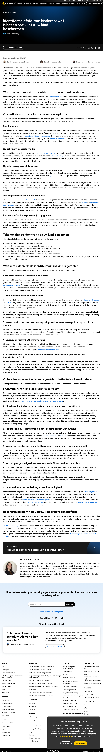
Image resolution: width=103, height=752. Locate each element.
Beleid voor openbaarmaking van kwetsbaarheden (12, 676)
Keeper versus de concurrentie (38, 723)
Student (65, 674)
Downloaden (43, 6)
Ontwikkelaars (33, 741)
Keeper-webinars (34, 738)
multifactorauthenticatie (14, 505)
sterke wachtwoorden (45, 502)
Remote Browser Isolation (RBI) (39, 680)
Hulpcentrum (6, 700)
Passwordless (6, 732)
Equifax (19, 302)
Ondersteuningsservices (70, 709)
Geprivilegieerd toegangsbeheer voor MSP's (43, 686)
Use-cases (32, 703)
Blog (64, 1)
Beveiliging (5, 670)
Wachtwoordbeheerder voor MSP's (40, 683)
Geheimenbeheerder (69, 687)
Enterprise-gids (34, 717)
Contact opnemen (7, 703)
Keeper (9, 6)
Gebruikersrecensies (8, 683)
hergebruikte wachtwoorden (15, 205)
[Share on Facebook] (96, 47)
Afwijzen (66, 743)
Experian (88, 300)
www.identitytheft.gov (12, 285)
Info (3, 667)
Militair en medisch (69, 677)
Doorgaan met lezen (54, 646)
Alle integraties (6, 735)
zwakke (92, 202)
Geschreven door (22, 644)
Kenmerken (32, 709)
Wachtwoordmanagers (13, 525)
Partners (72, 1)
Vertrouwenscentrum (8, 673)
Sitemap (31, 735)
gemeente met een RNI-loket (50, 349)
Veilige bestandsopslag (70, 693)
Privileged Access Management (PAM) (41, 673)
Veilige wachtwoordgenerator (91, 675)
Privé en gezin (67, 671)
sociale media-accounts (47, 153)
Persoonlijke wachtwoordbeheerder (40, 692)
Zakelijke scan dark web (91, 671)
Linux (86, 711)
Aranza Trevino (32, 559)
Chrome (86, 714)
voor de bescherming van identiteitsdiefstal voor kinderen (46, 401)
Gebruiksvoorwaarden (9, 712)
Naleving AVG (6, 680)
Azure (3, 729)
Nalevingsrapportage (70, 703)
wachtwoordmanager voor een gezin (38, 499)
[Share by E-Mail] (99, 47)
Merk (3, 689)
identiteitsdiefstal (56, 96)
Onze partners (88, 691)
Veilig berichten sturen (70, 700)
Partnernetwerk (89, 694)
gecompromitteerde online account (24, 200)
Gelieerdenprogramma (91, 697)
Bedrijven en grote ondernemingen (69, 667)
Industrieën (32, 706)
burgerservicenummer (64, 138)
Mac (85, 705)
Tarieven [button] (35, 6)
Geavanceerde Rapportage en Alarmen (73, 696)
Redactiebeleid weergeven (51, 611)
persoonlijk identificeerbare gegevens (39, 136)
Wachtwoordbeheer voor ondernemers (41, 667)
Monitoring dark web (69, 690)
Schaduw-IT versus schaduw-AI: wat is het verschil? (22, 636)
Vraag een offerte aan (76, 6)
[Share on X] (89, 47)
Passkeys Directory (35, 729)
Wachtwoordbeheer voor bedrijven (40, 670)
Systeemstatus (6, 706)
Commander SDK (7, 723)
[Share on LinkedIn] (92, 47)
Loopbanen (5, 692)
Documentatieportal (8, 709)
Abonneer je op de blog (13, 48)
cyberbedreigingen (59, 156)
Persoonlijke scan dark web (91, 667)
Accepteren (80, 743)
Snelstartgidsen (34, 720)
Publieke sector (34, 689)
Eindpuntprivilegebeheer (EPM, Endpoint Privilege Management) (45, 676)
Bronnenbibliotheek (35, 726)
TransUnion (8, 302)
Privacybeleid (6, 715)
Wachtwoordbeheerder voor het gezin (41, 695)
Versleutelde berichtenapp (92, 683)
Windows (87, 708)
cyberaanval (54, 175)
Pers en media (6, 686)
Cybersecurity (11, 35)
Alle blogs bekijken (11, 12)
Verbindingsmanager (69, 706)
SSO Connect (6, 726)
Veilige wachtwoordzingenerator (92, 679)
